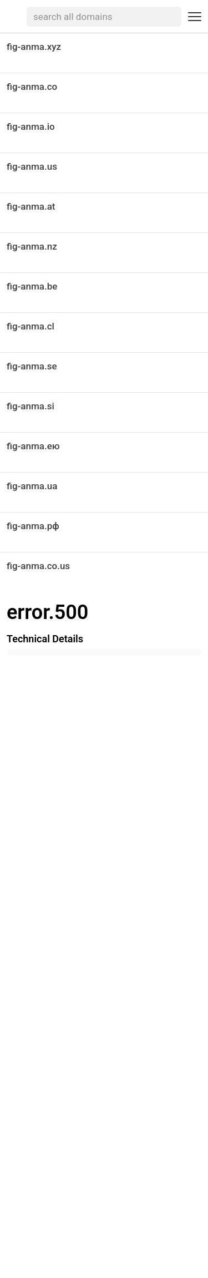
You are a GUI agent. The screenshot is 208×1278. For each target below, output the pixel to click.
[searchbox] (104, 17)
